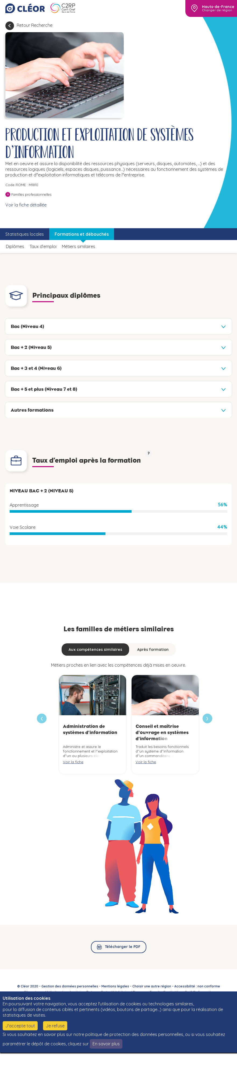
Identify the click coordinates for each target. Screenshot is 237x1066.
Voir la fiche (73, 762)
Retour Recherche (34, 25)
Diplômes (15, 246)
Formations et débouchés (82, 234)
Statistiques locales (24, 234)
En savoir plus (106, 1043)
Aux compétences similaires (95, 649)
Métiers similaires (78, 246)
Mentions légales (115, 986)
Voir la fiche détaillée (26, 205)
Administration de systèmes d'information (90, 729)
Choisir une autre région (151, 986)
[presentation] (207, 718)
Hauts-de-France (218, 7)
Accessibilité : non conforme (197, 986)
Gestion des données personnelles (69, 986)
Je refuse (55, 1025)
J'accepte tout (20, 1025)
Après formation (153, 649)
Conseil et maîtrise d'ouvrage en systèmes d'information (162, 732)
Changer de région (217, 10)
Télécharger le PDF (122, 946)
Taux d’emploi (43, 246)
